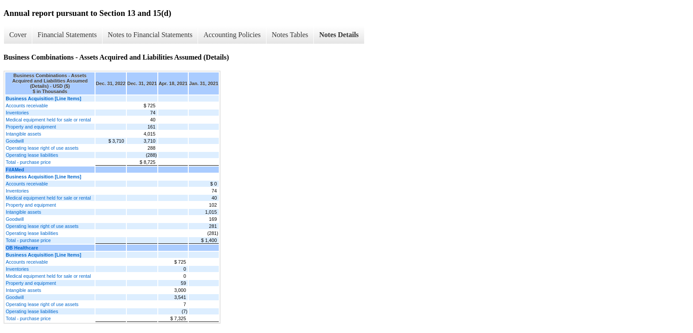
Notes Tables (290, 34)
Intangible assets (23, 133)
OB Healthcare (22, 247)
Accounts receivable (27, 105)
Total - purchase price (28, 162)
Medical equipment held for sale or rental (48, 119)
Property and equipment (31, 126)
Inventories (17, 112)
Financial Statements (67, 34)
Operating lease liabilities (32, 155)
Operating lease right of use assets (42, 148)
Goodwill (15, 141)
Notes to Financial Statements (150, 34)
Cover (18, 34)
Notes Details (338, 34)
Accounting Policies (231, 34)
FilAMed (15, 169)
